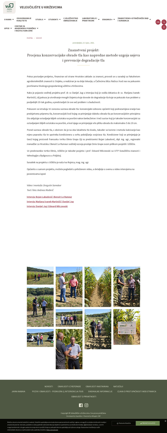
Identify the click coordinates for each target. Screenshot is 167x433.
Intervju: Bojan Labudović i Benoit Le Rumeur (49, 196)
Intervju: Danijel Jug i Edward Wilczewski (47, 206)
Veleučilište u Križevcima (80, 413)
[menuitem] (8, 19)
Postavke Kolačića (124, 423)
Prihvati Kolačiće (147, 423)
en (158, 22)
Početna (30, 38)
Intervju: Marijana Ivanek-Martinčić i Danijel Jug (50, 201)
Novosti (39, 38)
